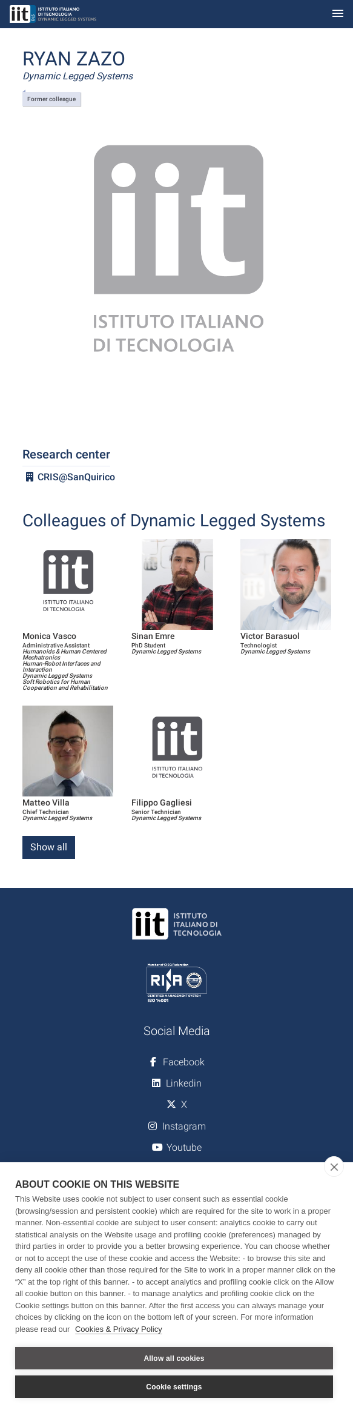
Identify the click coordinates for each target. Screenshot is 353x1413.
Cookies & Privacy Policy (118, 1329)
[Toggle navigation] (338, 14)
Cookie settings (174, 1387)
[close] (334, 1166)
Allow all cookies (174, 1358)
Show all (48, 847)
